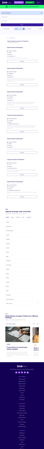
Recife (7, 290)
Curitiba (7, 222)
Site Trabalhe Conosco (22, 426)
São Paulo (8, 243)
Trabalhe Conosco (22, 444)
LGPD (22, 442)
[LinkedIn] (16, 372)
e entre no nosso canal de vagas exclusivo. (29, 6)
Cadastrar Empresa (22, 410)
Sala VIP (22, 392)
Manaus (7, 273)
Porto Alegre (8, 260)
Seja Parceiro (22, 424)
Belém (7, 256)
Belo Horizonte (8, 226)
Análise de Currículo (22, 383)
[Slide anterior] (34, 324)
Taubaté (7, 277)
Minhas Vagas (22, 415)
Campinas (8, 239)
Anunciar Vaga (22, 408)
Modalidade (31, 28)
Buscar (22, 24)
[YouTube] (28, 372)
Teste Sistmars (22, 399)
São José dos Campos (10, 299)
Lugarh (22, 446)
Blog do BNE (22, 435)
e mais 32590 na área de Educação (13, 42)
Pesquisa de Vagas (22, 390)
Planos (22, 419)
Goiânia (7, 252)
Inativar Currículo (22, 385)
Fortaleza (7, 269)
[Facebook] (19, 372)
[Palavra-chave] (22, 20)
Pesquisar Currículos (22, 417)
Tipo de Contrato (7, 28)
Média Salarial (21, 388)
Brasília (7, 286)
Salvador (7, 247)
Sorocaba (7, 282)
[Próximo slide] (37, 324)
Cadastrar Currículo (22, 381)
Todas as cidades (9, 303)
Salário (19, 28)
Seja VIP (22, 395)
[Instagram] (22, 372)
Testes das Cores (22, 397)
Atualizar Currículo (22, 379)
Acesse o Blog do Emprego (10, 323)
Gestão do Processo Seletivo (22, 412)
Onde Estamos (22, 439)
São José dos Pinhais (9, 230)
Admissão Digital (22, 406)
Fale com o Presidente (22, 437)
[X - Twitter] (25, 372)
